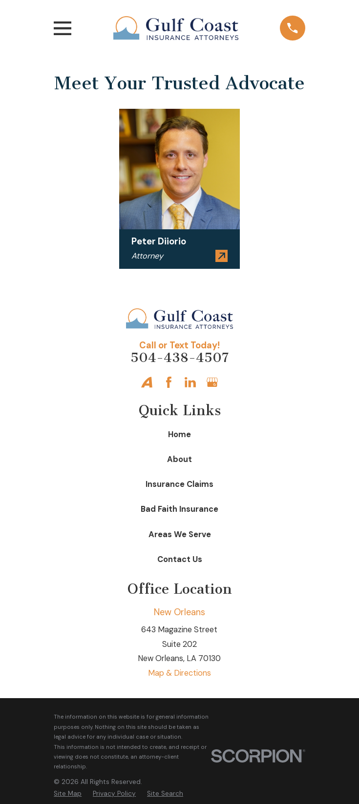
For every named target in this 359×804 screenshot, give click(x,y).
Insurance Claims (179, 484)
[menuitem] (68, 793)
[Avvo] (146, 382)
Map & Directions (179, 673)
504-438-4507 (179, 357)
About (179, 459)
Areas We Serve (179, 534)
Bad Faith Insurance (179, 509)
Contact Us (179, 559)
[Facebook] (168, 382)
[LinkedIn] (190, 382)
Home (179, 434)
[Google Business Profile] (212, 382)
